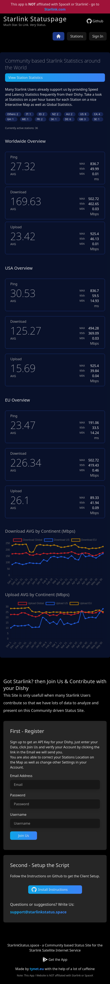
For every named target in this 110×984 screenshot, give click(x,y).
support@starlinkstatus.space (38, 911)
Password (17, 795)
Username (18, 814)
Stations (76, 36)
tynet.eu (37, 969)
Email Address (21, 775)
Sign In (97, 36)
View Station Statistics (25, 77)
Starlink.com (55, 9)
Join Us (23, 835)
